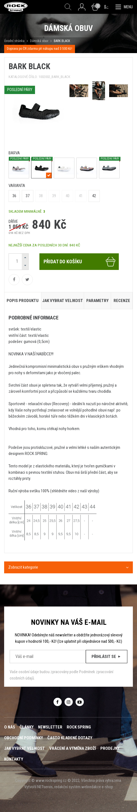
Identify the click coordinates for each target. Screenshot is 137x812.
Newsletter (50, 727)
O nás (9, 727)
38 (41, 195)
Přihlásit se (107, 656)
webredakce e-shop (97, 786)
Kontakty (13, 759)
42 (94, 195)
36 (14, 195)
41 (81, 195)
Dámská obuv (39, 41)
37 (27, 195)
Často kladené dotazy (69, 737)
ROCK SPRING (79, 727)
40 (67, 195)
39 (54, 195)
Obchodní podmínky (23, 737)
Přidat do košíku (80, 261)
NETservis (45, 786)
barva (14, 152)
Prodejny (110, 748)
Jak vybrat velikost (24, 748)
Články (27, 727)
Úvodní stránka (14, 41)
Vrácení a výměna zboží (72, 748)
